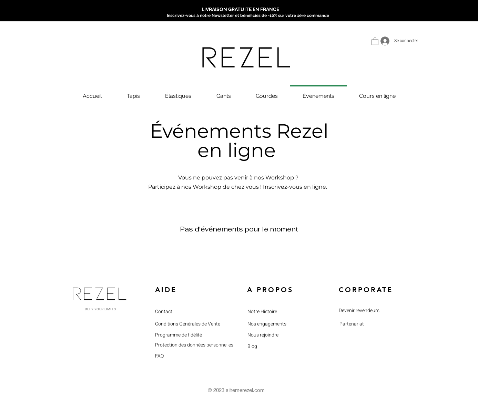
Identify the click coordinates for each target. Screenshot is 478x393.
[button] (375, 41)
